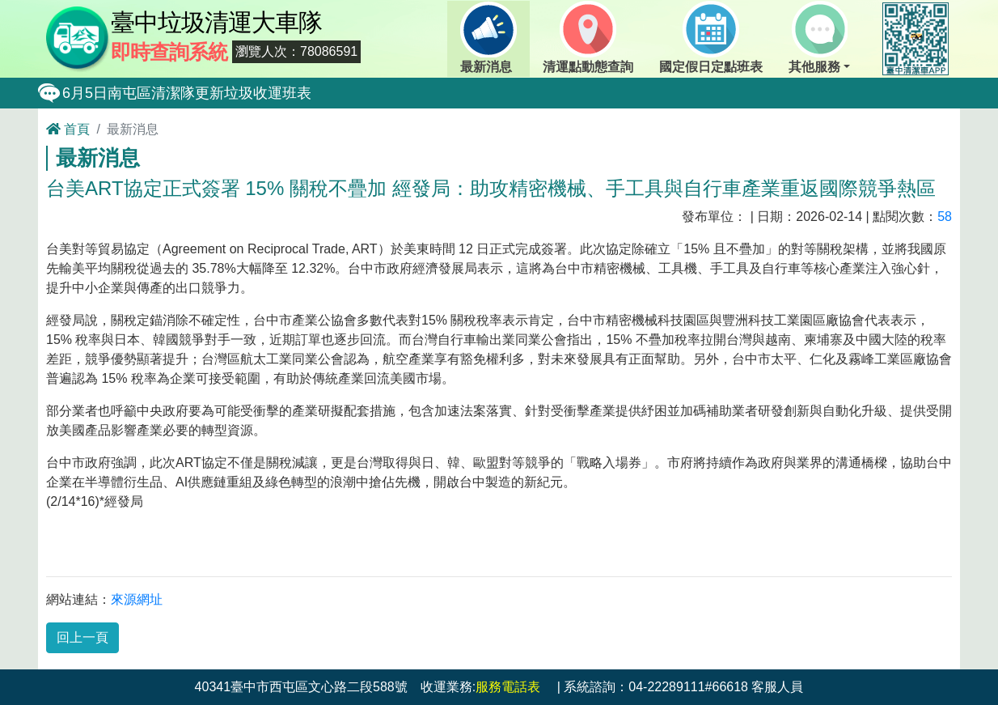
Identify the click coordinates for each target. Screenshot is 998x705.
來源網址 (137, 599)
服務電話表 (508, 687)
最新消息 (488, 37)
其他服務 (818, 37)
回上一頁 (82, 637)
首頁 (68, 129)
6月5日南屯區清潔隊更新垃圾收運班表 (186, 93)
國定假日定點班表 (711, 37)
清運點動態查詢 (588, 37)
